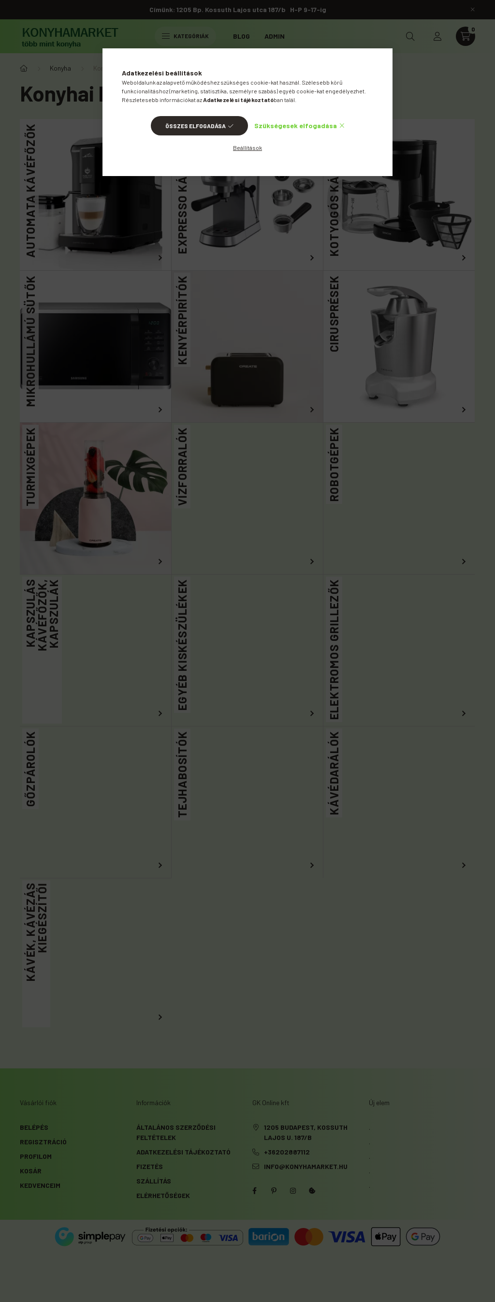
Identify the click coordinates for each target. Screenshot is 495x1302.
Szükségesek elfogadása (295, 125)
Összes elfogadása (195, 125)
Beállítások (247, 147)
